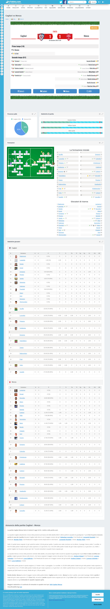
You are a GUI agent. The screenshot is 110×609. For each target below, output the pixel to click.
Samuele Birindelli (91, 61)
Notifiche (94, 28)
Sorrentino (97, 223)
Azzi (60, 230)
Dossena (17, 50)
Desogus (61, 232)
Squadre (52, 6)
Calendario (79, 6)
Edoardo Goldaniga (27, 64)
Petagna (61, 163)
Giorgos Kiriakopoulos (83, 72)
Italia (13, 19)
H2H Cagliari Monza (56, 584)
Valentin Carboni (91, 79)
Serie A (21, 19)
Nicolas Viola (23, 61)
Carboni (85, 86)
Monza (86, 35)
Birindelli (97, 175)
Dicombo (98, 209)
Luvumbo (61, 158)
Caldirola (98, 167)
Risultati (15, 6)
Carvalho (85, 75)
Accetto (98, 594)
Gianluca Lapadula (19, 68)
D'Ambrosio (96, 163)
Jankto (61, 218)
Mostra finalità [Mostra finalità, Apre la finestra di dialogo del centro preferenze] (98, 604)
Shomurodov (62, 235)
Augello (61, 197)
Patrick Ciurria (92, 65)
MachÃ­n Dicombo (91, 75)
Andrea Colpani (84, 79)
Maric (98, 225)
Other (88, 6)
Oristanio (17, 61)
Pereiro (61, 216)
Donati (99, 206)
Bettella (98, 216)
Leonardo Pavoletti (19, 72)
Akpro (99, 211)
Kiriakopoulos (96, 188)
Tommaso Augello (26, 75)
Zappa (60, 180)
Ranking (70, 6)
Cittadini (97, 230)
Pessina (97, 180)
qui (21, 587)
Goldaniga (61, 167)
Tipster (30, 6)
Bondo (98, 228)
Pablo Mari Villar (91, 86)
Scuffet (61, 154)
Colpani (98, 193)
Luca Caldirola (28, 558)
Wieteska (61, 220)
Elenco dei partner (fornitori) (57, 600)
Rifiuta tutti (98, 599)
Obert (60, 228)
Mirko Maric (92, 68)
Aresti (60, 211)
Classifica (38, 6)
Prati (60, 188)
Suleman (61, 223)
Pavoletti (61, 225)
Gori (99, 232)
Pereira (98, 213)
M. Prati (16, 53)
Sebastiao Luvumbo (29, 68)
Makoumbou (62, 184)
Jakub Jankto (18, 65)
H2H (46, 6)
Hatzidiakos (62, 175)
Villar (98, 220)
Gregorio (97, 154)
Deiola (60, 209)
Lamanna (98, 204)
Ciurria (98, 235)
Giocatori (61, 6)
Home (8, 6)
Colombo (98, 158)
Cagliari (23, 35)
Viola (60, 193)
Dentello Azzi (18, 75)
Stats (23, 6)
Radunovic (61, 204)
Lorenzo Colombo (85, 68)
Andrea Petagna (29, 72)
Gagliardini (98, 184)
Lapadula (60, 206)
